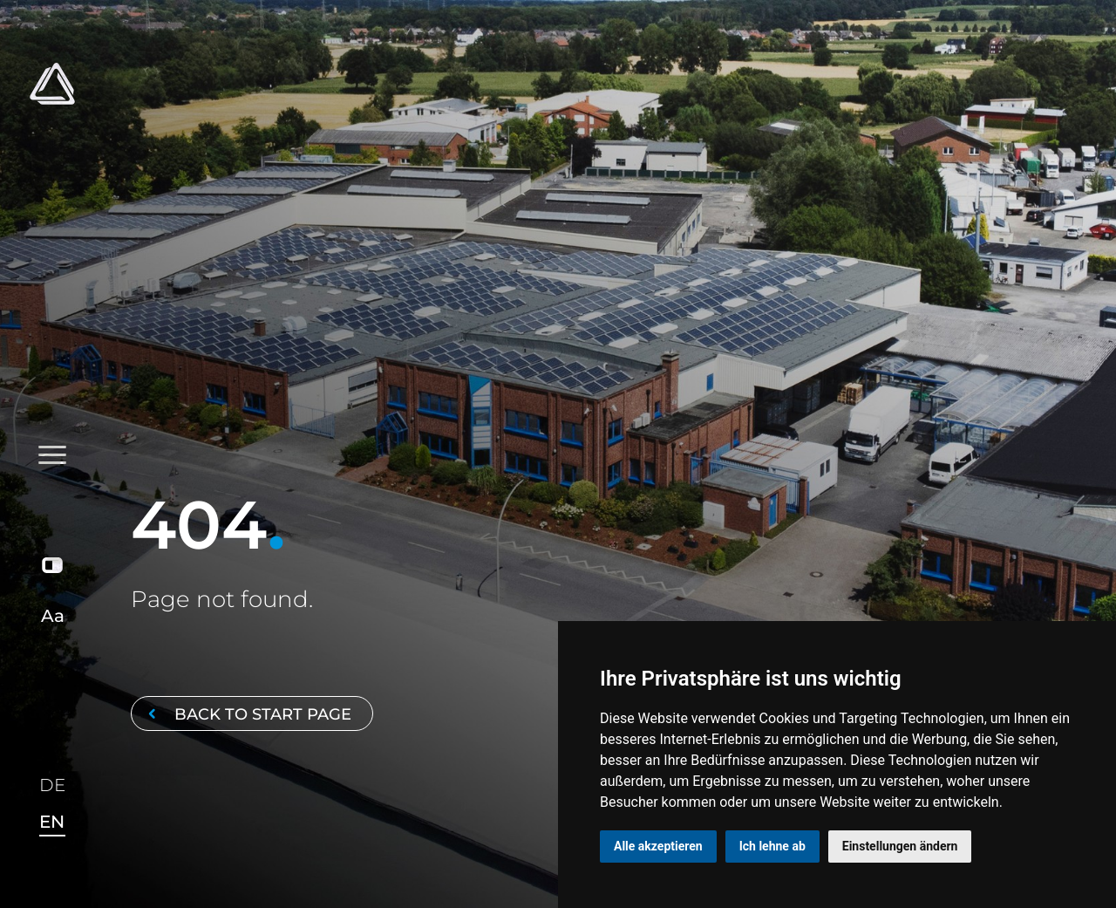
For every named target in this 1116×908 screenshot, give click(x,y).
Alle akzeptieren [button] (658, 846)
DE (52, 785)
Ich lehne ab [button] (772, 846)
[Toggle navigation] (52, 263)
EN (52, 821)
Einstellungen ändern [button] (900, 846)
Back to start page (246, 714)
